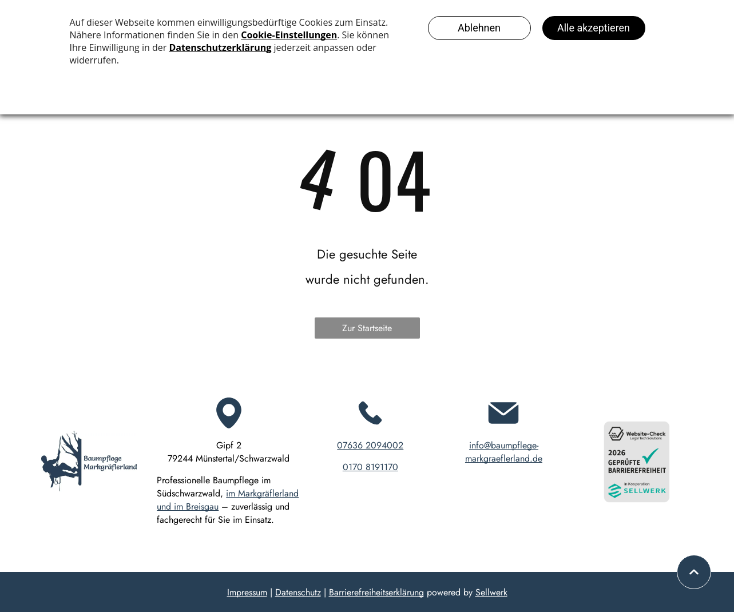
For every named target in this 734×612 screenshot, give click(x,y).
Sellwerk (491, 592)
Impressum (247, 592)
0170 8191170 (370, 467)
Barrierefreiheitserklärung (376, 592)
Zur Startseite (367, 328)
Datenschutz (298, 592)
